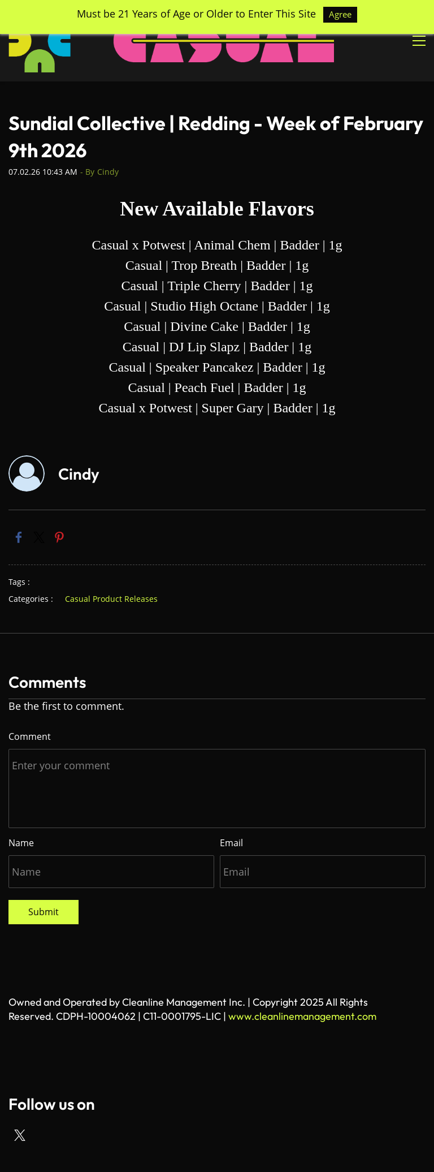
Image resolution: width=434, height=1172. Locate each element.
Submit (43, 912)
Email (231, 843)
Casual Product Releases (111, 598)
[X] (19, 1135)
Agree (340, 14)
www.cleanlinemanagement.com (302, 1016)
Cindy (108, 171)
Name (21, 843)
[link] (18, 537)
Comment (29, 736)
